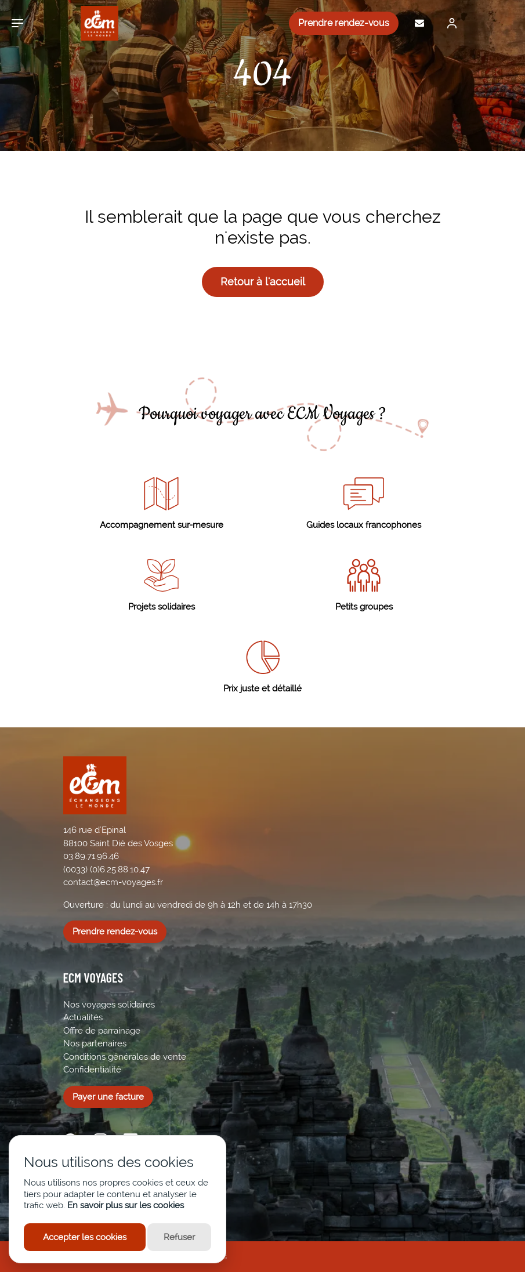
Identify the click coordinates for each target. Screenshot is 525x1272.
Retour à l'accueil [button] (262, 282)
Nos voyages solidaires (109, 1004)
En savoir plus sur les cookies (125, 1205)
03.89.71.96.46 (91, 856)
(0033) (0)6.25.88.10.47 (106, 869)
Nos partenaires (94, 1043)
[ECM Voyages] (91, 23)
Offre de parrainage (101, 1030)
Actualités (83, 1017)
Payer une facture (108, 1097)
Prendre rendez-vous (343, 22)
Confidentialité (92, 1069)
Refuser (179, 1237)
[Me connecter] (449, 23)
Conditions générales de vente (124, 1057)
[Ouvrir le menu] (17, 23)
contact (78, 882)
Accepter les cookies (84, 1237)
